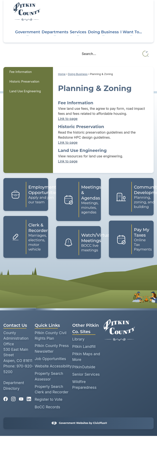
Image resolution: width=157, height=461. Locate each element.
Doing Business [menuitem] (103, 31)
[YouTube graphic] (21, 397)
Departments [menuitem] (55, 31)
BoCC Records (47, 407)
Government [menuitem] (27, 31)
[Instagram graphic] (13, 397)
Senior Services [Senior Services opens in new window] (86, 374)
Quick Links (47, 325)
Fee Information (20, 72)
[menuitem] (28, 72)
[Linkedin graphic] (29, 397)
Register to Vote (48, 399)
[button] (146, 53)
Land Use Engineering (25, 91)
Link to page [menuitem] (68, 119)
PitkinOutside (83, 367)
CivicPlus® (100, 423)
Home (62, 74)
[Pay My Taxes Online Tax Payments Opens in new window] (131, 239)
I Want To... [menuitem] (131, 31)
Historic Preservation (24, 81)
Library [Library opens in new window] (78, 339)
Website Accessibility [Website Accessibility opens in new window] (53, 366)
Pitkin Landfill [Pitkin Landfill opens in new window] (84, 346)
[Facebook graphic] (5, 397)
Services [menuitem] (78, 31)
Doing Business (77, 74)
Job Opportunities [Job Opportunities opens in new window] (50, 358)
